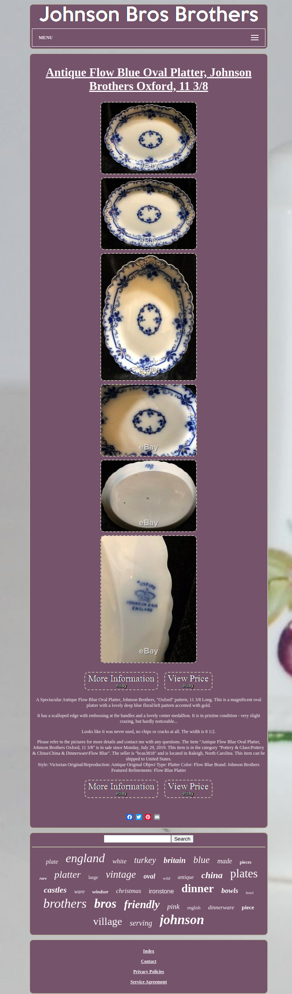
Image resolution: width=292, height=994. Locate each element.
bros (105, 903)
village (107, 921)
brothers (65, 903)
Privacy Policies (148, 971)
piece (248, 907)
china (212, 875)
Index (148, 951)
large (93, 877)
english (194, 907)
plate (52, 861)
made (224, 861)
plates (244, 873)
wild (166, 878)
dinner (197, 888)
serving (141, 923)
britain (174, 860)
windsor (100, 891)
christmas (128, 890)
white (120, 861)
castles (55, 889)
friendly (141, 904)
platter (67, 874)
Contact (149, 961)
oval (150, 876)
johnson (182, 919)
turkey (145, 860)
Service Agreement (148, 982)
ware (79, 891)
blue (202, 860)
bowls (229, 890)
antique (186, 877)
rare (43, 878)
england (85, 858)
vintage (121, 874)
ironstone (161, 891)
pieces (246, 862)
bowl (250, 893)
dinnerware (221, 907)
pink (173, 906)
